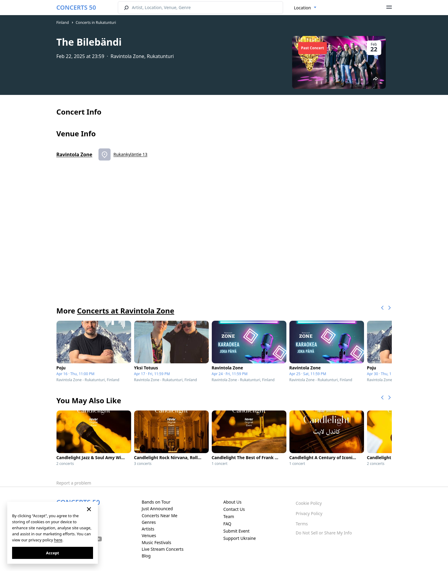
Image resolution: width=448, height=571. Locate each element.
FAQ (227, 524)
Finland (62, 22)
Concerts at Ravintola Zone (125, 311)
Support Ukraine (239, 538)
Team (228, 516)
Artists (148, 529)
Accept (52, 553)
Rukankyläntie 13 (130, 154)
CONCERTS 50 (76, 7)
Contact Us (234, 509)
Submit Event (236, 531)
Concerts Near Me (159, 515)
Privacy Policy (309, 513)
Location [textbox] (302, 8)
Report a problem (73, 483)
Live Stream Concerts (162, 549)
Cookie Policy (309, 503)
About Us (232, 502)
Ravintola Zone (74, 154)
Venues (149, 535)
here (58, 540)
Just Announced (157, 508)
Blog (146, 556)
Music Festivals (156, 542)
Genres (149, 522)
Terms (302, 524)
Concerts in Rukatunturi (96, 22)
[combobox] (305, 8)
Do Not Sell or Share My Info (324, 533)
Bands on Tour (156, 502)
